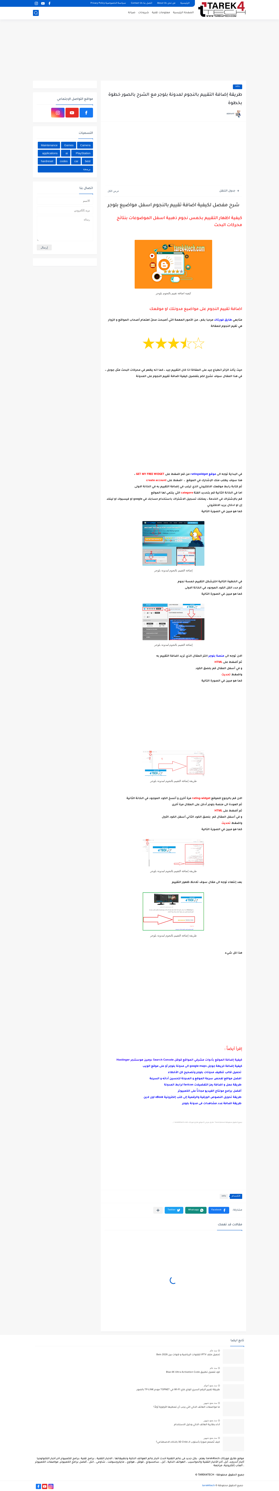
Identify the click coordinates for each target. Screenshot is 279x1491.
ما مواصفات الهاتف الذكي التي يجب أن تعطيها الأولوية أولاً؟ (186, 1407)
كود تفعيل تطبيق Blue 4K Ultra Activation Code (193, 1372)
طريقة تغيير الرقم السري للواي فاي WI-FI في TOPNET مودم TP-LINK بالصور (178, 1389)
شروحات (143, 12)
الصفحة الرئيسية (183, 12)
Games (68, 145)
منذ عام (213, 1350)
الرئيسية (184, 3)
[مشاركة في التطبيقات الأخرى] (158, 1210)
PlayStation (83, 153)
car (76, 161)
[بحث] (36, 13)
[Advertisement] (139, 50)
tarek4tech (208, 1485)
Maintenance (49, 145)
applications (50, 153)
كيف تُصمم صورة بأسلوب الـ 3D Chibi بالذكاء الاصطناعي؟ (188, 1442)
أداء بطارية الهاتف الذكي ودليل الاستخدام (197, 1424)
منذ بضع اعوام (210, 1385)
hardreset (47, 161)
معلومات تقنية (161, 12)
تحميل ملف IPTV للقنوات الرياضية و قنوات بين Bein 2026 (188, 1354)
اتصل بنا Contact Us (141, 3)
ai (66, 153)
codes (64, 161)
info (237, 86)
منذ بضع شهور (210, 1403)
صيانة (131, 12)
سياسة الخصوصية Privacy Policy (108, 3)
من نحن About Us (166, 3)
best (87, 161)
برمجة (86, 169)
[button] (218, 1210)
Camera (85, 145)
